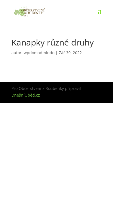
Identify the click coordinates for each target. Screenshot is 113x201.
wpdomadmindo (39, 52)
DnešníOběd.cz (25, 95)
